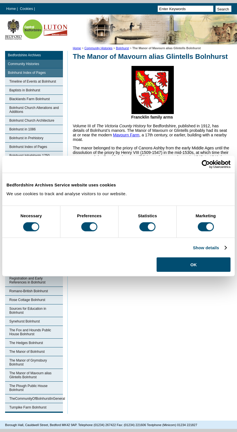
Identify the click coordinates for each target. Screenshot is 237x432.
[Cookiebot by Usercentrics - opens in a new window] (206, 164)
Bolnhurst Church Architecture (31, 120)
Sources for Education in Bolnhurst (27, 311)
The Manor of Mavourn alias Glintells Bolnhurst (30, 375)
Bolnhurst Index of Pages (27, 73)
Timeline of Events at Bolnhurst (32, 81)
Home (11, 9)
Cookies (27, 9)
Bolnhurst (122, 48)
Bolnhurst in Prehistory (26, 138)
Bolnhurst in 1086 (22, 129)
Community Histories (98, 48)
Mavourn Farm (126, 135)
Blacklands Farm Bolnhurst (29, 99)
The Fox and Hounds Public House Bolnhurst (30, 332)
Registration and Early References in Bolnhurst (27, 280)
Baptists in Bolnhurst (24, 90)
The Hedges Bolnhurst (26, 343)
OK (193, 264)
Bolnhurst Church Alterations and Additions (34, 110)
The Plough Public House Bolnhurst (28, 388)
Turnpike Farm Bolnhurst (28, 407)
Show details (206, 247)
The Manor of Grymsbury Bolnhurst (28, 362)
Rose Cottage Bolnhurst (27, 300)
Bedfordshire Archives (24, 55)
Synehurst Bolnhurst (24, 321)
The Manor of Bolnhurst (27, 352)
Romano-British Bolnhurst (28, 291)
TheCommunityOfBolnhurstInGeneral (36, 399)
